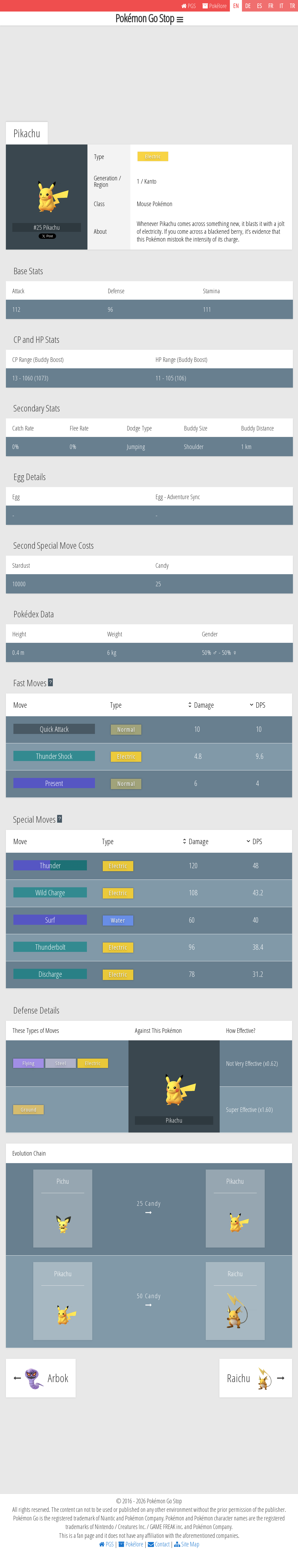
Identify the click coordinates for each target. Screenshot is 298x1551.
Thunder (50, 865)
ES (259, 6)
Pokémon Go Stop (149, 18)
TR (292, 6)
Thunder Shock (54, 756)
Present (54, 783)
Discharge (50, 974)
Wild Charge (50, 892)
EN (236, 6)
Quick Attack (54, 729)
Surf (50, 920)
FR (270, 6)
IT (281, 6)
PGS (106, 1544)
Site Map (186, 1544)
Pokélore (130, 1544)
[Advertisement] (149, 73)
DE (248, 6)
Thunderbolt (50, 947)
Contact (159, 1544)
